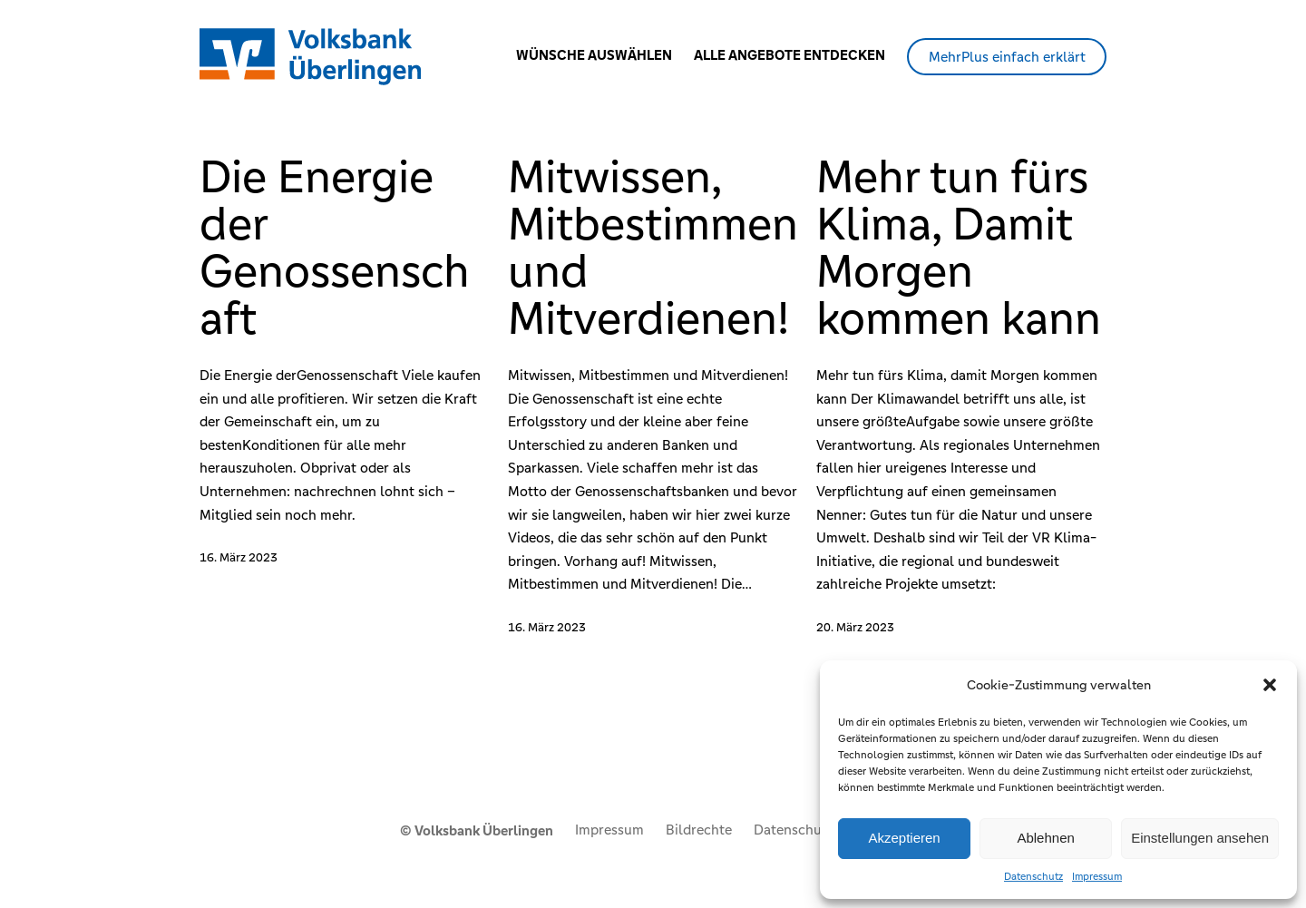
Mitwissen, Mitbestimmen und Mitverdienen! (653, 247)
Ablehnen (1045, 837)
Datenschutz (1033, 876)
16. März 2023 (239, 557)
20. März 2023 (855, 627)
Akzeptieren (904, 837)
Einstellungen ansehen (1200, 837)
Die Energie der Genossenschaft (335, 247)
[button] (1270, 685)
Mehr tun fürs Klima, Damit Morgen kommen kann (958, 247)
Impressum (1097, 876)
